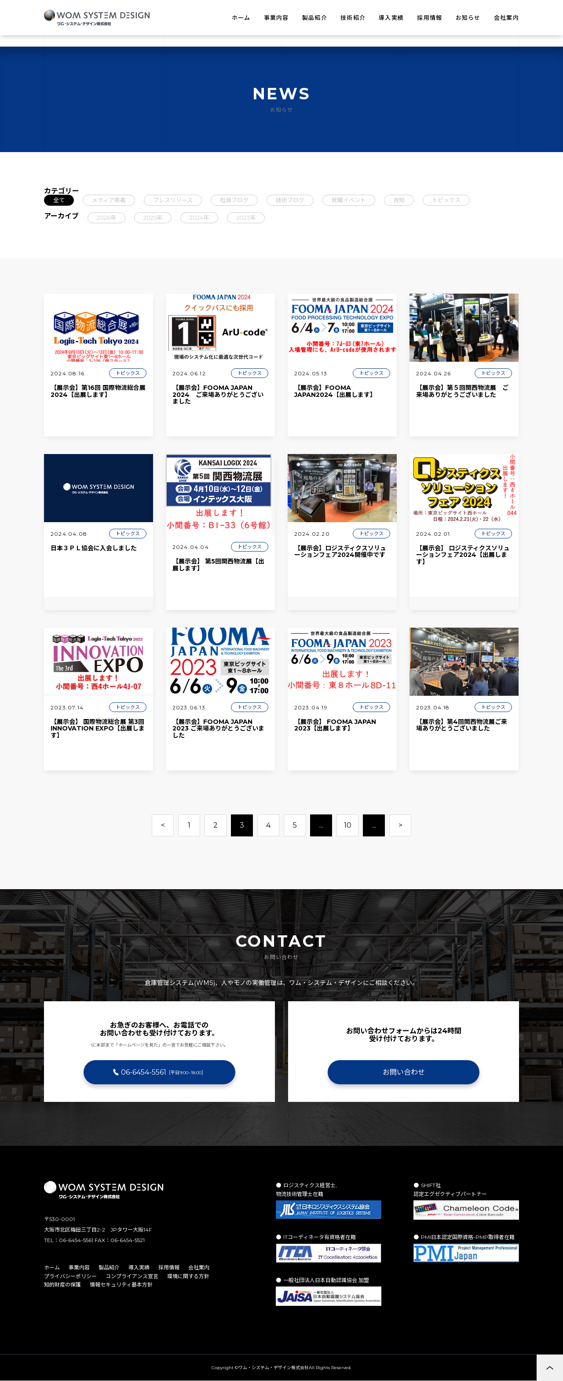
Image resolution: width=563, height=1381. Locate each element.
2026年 (106, 217)
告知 (399, 200)
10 (347, 825)
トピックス (446, 200)
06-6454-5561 (163, 1072)
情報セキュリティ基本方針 (121, 1284)
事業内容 (276, 17)
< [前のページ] (163, 825)
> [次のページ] (400, 825)
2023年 (246, 217)
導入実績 (391, 17)
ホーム (241, 17)
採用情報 (429, 17)
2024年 (199, 217)
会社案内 (506, 17)
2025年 (152, 217)
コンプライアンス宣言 (132, 1276)
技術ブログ (290, 200)
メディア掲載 (109, 200)
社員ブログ (234, 200)
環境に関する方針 (188, 1276)
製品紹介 (314, 17)
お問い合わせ (404, 1072)
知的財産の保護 (62, 1284)
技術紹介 (353, 17)
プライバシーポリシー (70, 1276)
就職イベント (349, 200)
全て (59, 200)
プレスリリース (173, 200)
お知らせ (468, 17)
